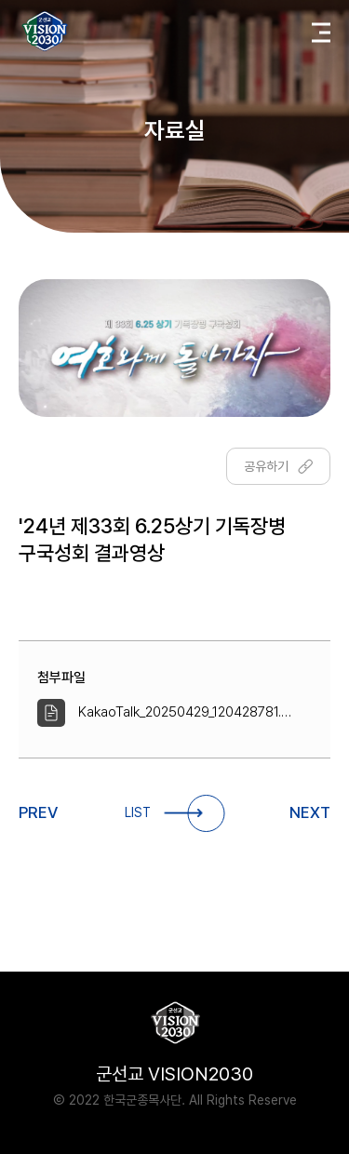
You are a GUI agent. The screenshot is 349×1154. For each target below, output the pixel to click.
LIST (174, 813)
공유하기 (278, 466)
